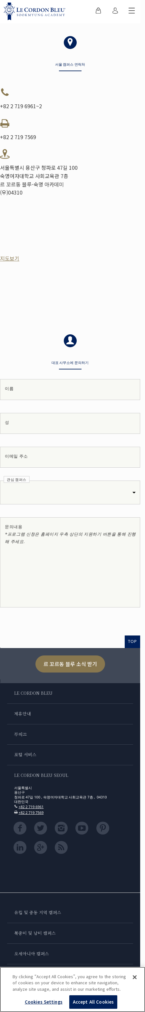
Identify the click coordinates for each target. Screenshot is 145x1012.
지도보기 (9, 258)
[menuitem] (98, 11)
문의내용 (70, 534)
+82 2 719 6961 (31, 806)
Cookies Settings (44, 1002)
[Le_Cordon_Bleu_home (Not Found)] (36, 11)
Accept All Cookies (93, 1002)
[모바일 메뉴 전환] (131, 11)
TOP (132, 641)
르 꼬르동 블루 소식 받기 (70, 664)
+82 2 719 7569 (31, 812)
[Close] (135, 978)
